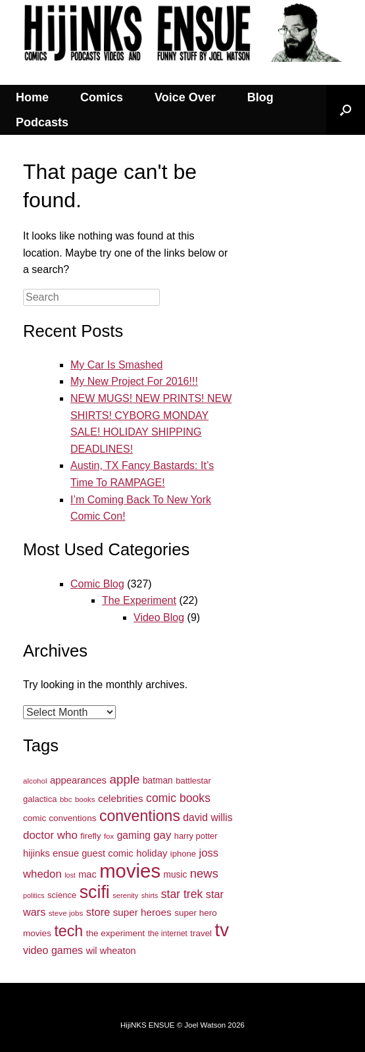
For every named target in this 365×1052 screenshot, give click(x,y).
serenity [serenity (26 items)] (125, 895)
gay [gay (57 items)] (162, 835)
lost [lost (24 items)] (70, 875)
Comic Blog (97, 583)
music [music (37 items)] (175, 875)
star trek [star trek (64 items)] (182, 894)
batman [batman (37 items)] (158, 781)
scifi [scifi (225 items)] (95, 892)
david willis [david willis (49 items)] (207, 817)
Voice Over (185, 97)
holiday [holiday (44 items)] (151, 853)
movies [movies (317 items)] (129, 871)
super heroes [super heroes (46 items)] (142, 912)
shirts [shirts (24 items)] (149, 895)
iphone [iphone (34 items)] (183, 854)
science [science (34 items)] (61, 895)
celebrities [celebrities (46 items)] (120, 798)
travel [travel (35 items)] (201, 933)
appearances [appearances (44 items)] (78, 780)
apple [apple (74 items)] (124, 779)
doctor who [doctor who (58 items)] (50, 835)
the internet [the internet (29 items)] (167, 933)
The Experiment (139, 600)
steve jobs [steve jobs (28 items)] (66, 913)
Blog (260, 97)
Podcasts (42, 122)
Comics (101, 97)
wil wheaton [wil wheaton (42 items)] (111, 950)
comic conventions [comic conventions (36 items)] (59, 818)
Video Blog (159, 617)
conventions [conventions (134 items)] (139, 815)
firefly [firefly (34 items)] (90, 836)
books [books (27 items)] (85, 799)
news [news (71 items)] (204, 873)
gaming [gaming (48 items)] (134, 835)
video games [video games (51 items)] (53, 950)
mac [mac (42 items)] (87, 874)
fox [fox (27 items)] (109, 836)
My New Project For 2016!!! (134, 381)
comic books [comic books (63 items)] (178, 798)
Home (32, 97)
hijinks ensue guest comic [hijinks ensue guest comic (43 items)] (78, 853)
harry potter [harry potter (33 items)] (196, 836)
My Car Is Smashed (116, 364)
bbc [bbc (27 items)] (66, 799)
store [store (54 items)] (98, 912)
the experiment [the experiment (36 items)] (115, 933)
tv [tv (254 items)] (222, 930)
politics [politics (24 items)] (34, 895)
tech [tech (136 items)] (68, 930)
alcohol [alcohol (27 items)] (35, 781)
